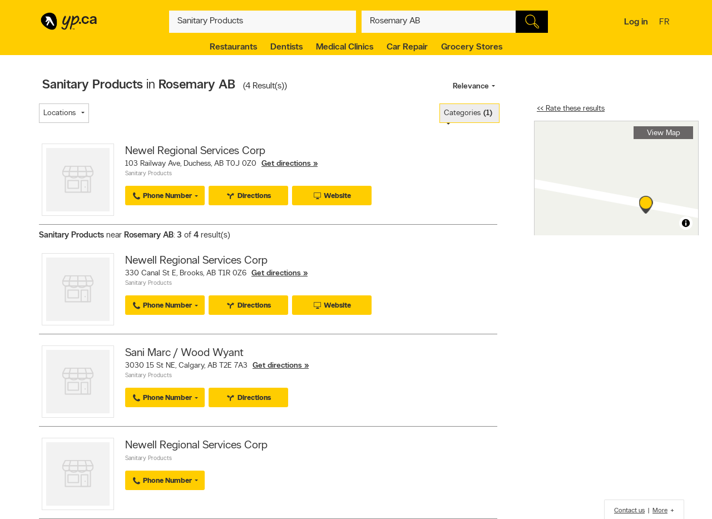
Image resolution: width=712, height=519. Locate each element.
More (660, 510)
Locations (59, 113)
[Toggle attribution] (686, 223)
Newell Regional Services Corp (196, 260)
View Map (663, 133)
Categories (468, 113)
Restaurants (233, 47)
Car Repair (407, 47)
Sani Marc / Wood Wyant (184, 353)
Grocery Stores (471, 47)
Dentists (286, 47)
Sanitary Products (148, 174)
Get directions (286, 164)
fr (665, 22)
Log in (636, 22)
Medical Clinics (344, 47)
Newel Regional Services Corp (195, 151)
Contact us (629, 510)
